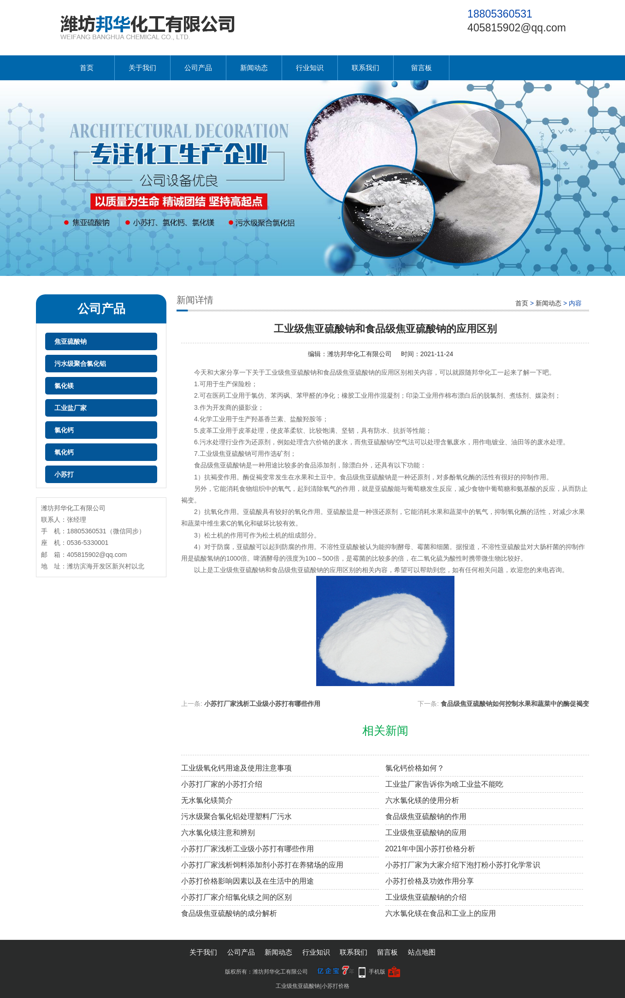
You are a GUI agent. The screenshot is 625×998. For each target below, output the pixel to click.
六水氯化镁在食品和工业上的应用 (440, 913)
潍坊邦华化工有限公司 (359, 354)
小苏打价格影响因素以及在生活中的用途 (247, 881)
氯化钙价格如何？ (414, 768)
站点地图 (422, 952)
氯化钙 (64, 430)
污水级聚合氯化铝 (80, 363)
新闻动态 (254, 68)
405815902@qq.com (516, 28)
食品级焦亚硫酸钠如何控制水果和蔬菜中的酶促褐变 (515, 703)
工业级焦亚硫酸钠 (298, 986)
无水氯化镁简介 (207, 800)
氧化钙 (64, 452)
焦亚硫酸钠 (70, 341)
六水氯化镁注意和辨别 (218, 833)
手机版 (377, 971)
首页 (87, 68)
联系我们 (365, 68)
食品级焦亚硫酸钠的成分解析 (229, 913)
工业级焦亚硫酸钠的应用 (425, 833)
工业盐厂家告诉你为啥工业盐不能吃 (444, 784)
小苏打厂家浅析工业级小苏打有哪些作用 (262, 703)
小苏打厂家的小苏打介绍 (221, 784)
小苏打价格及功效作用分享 (429, 881)
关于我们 (142, 68)
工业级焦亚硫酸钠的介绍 (425, 897)
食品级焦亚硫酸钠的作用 (425, 816)
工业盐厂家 (70, 408)
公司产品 (198, 68)
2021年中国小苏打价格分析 (430, 849)
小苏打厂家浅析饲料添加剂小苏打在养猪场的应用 (262, 865)
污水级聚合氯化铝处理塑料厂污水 (236, 816)
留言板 (421, 68)
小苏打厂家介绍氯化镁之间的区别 (236, 897)
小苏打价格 (335, 986)
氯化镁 (64, 385)
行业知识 (310, 68)
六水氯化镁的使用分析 (422, 800)
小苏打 (64, 474)
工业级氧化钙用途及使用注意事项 (236, 768)
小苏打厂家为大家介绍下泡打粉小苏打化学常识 (462, 865)
